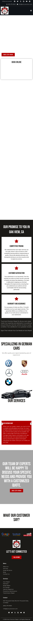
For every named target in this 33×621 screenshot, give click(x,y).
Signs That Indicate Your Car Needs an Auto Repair (16, 330)
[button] (31, 10)
